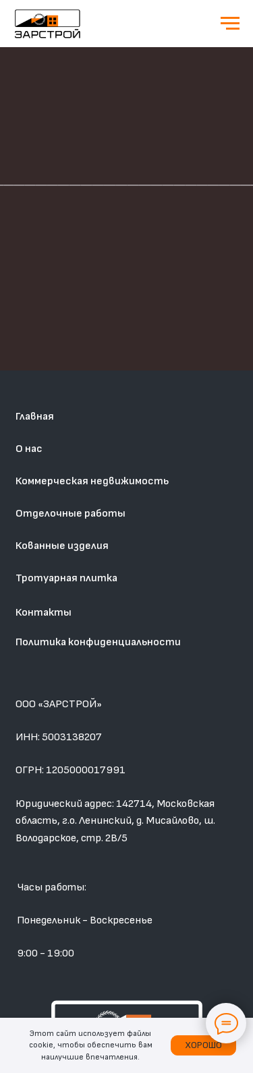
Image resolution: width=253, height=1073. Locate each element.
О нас (29, 448)
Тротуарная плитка (66, 578)
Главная (35, 416)
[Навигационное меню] (230, 23)
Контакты (44, 612)
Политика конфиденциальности (98, 642)
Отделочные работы (70, 513)
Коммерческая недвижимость (92, 481)
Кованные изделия (62, 545)
